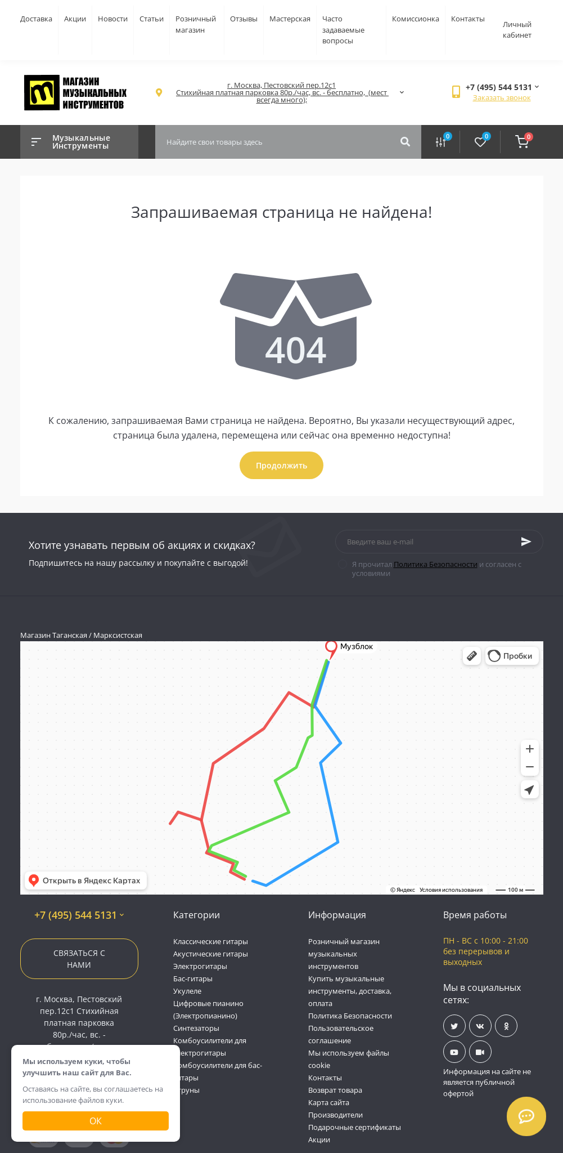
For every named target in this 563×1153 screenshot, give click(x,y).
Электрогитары (200, 966)
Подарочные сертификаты (354, 1127)
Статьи (151, 19)
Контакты (468, 19)
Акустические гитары (210, 954)
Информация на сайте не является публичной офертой (487, 1082)
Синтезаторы (196, 1028)
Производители (335, 1115)
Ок (95, 1121)
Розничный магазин (195, 24)
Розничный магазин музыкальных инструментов (344, 953)
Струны (186, 1090)
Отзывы (244, 19)
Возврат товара (335, 1090)
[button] (281, 92)
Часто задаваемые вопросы (343, 30)
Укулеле (187, 991)
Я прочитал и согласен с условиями (436, 569)
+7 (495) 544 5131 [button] (79, 915)
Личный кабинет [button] (517, 30)
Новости (113, 19)
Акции (75, 19)
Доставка (36, 19)
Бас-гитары (193, 978)
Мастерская (289, 19)
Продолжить (281, 465)
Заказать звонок (502, 97)
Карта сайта (328, 1102)
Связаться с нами (79, 959)
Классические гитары (210, 941)
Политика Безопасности (436, 564)
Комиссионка (415, 19)
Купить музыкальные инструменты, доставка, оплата (349, 990)
